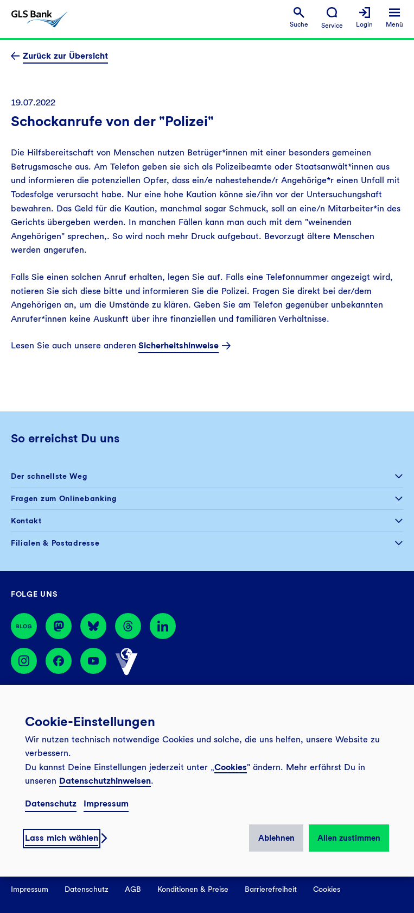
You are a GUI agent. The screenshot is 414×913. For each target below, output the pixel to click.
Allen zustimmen (348, 838)
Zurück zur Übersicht (65, 56)
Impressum (106, 803)
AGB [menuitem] (133, 889)
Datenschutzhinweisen (105, 781)
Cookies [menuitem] (326, 889)
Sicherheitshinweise (178, 345)
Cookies (230, 767)
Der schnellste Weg (49, 476)
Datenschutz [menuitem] (87, 889)
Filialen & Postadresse (55, 543)
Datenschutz (51, 803)
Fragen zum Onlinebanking (64, 498)
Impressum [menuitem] (29, 889)
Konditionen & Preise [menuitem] (192, 889)
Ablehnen (276, 838)
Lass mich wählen (61, 838)
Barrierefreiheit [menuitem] (271, 889)
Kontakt (26, 520)
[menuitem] (299, 17)
